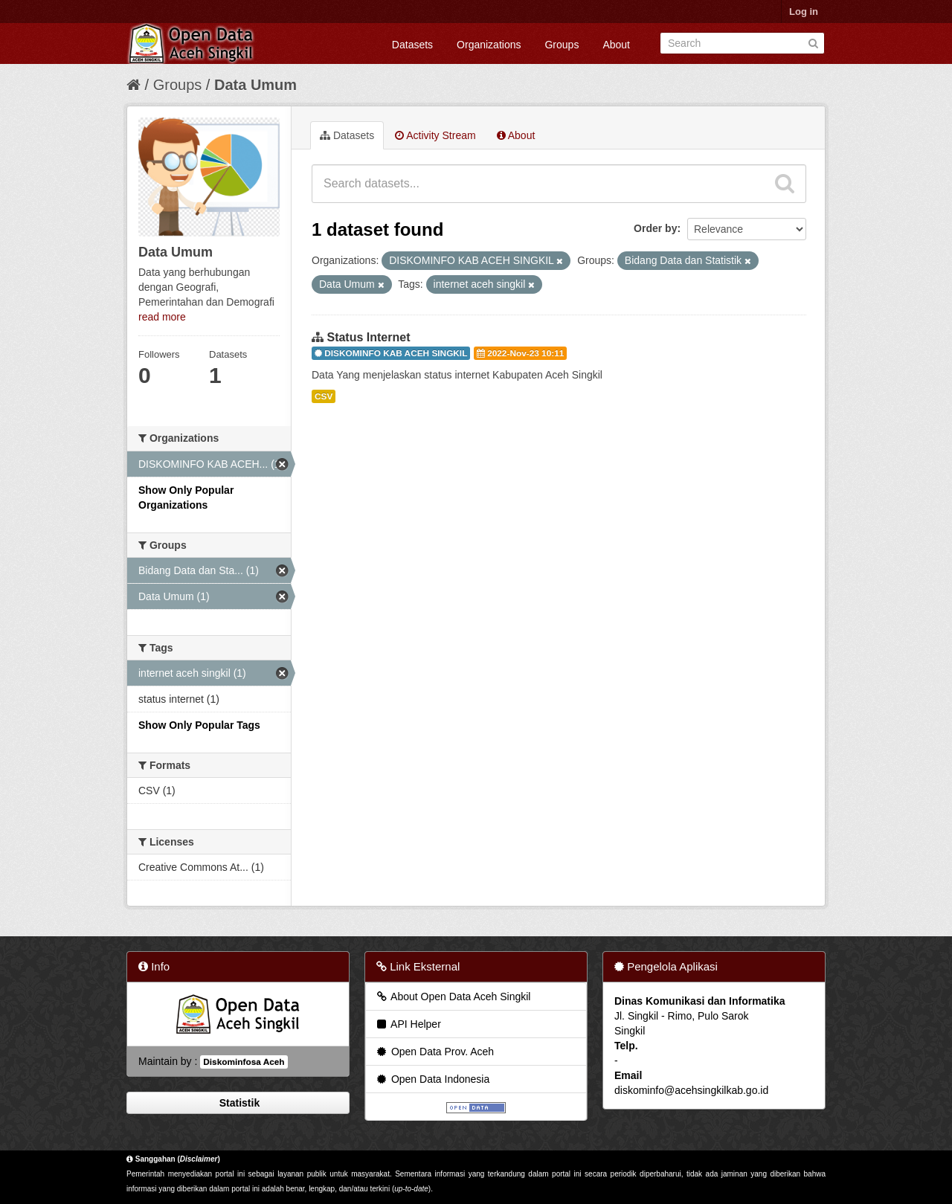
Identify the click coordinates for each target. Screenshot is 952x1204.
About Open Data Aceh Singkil (452, 996)
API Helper (408, 1024)
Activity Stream (435, 135)
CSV (323, 396)
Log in (803, 11)
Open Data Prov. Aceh (434, 1051)
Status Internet (368, 337)
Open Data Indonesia (432, 1079)
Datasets (412, 45)
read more (162, 317)
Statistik (238, 1103)
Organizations (489, 45)
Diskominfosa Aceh (243, 1062)
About (616, 45)
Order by (655, 228)
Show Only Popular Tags (199, 725)
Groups (561, 45)
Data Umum (255, 85)
